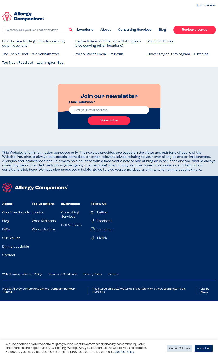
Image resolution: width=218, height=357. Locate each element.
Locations (85, 30)
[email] (109, 110)
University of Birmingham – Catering (178, 54)
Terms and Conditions (62, 274)
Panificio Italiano (161, 41)
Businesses (70, 204)
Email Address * (82, 102)
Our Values (11, 238)
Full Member (71, 225)
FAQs (6, 229)
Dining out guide (15, 246)
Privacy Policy (92, 274)
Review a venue (194, 30)
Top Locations (43, 204)
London (38, 212)
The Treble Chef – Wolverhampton (30, 54)
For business (206, 5)
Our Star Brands (16, 212)
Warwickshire (43, 229)
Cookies (113, 274)
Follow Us (98, 204)
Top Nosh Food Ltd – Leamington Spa (32, 63)
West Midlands (44, 221)
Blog (162, 30)
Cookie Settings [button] (179, 348)
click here (28, 169)
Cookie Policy (124, 352)
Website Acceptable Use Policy (22, 274)
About (105, 30)
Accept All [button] (203, 348)
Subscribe (109, 120)
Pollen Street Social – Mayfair (99, 54)
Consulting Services (135, 30)
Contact (8, 255)
